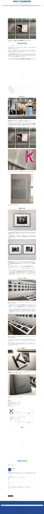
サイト (8, 484)
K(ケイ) (15, 409)
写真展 (5, 500)
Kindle (19, 422)
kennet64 (12, 45)
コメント (9, 488)
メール (9, 481)
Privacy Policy (23, 508)
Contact (21, 508)
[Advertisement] (22, 11)
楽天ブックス (28, 422)
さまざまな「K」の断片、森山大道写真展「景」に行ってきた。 (13, 500)
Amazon (19, 420)
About (19, 508)
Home (1, 500)
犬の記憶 (16, 56)
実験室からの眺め (11, 89)
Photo (3, 500)
